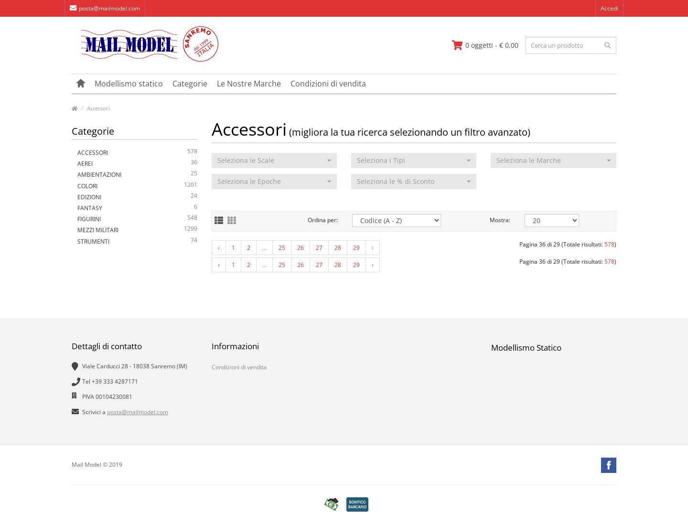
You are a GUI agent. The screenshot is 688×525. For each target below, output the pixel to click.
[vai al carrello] (485, 45)
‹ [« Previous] (219, 248)
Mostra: (500, 220)
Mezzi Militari (137, 230)
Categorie (189, 83)
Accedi (609, 8)
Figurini (137, 219)
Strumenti (137, 241)
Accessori (98, 108)
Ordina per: (323, 220)
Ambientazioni (137, 174)
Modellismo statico (129, 83)
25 (282, 248)
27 (319, 248)
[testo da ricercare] (571, 45)
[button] (274, 160)
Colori (137, 186)
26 (300, 248)
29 (356, 248)
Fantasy (137, 208)
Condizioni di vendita (328, 83)
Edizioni (137, 197)
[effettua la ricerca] (607, 45)
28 (337, 248)
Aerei (137, 163)
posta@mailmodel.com (105, 8)
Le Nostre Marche (249, 83)
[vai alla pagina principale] (145, 59)
